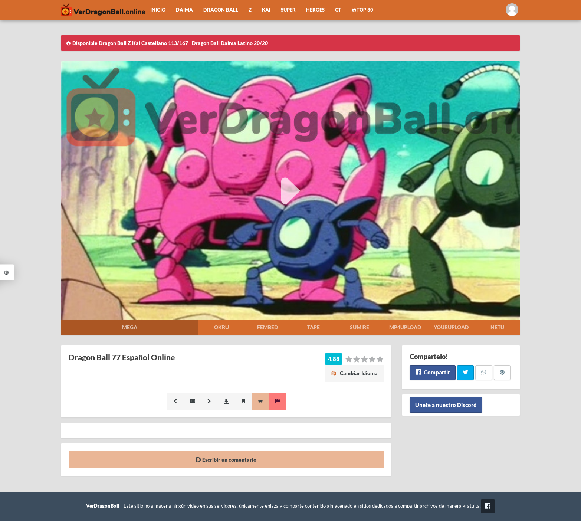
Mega (129, 327)
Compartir (432, 372)
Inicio (157, 10)
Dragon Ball (220, 10)
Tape (313, 327)
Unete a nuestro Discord (446, 405)
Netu (497, 327)
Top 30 (362, 10)
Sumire (359, 327)
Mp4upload (405, 327)
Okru (221, 327)
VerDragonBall (102, 506)
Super (288, 10)
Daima (184, 10)
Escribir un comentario (226, 459)
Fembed (267, 327)
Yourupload (451, 327)
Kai (266, 10)
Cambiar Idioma (354, 373)
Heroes (315, 10)
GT (338, 10)
